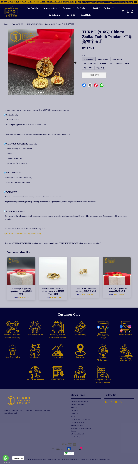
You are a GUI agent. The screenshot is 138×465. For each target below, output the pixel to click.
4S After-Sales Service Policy (89, 460)
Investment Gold (51, 9)
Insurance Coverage (77, 426)
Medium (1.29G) (122, 64)
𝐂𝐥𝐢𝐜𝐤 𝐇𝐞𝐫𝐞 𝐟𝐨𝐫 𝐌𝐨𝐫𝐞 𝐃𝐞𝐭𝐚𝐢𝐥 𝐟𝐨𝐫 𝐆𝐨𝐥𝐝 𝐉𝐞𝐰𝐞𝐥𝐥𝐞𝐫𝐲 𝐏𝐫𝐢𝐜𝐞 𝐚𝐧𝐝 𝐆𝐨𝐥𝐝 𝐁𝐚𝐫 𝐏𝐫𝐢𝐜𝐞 (104, 2)
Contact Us (74, 414)
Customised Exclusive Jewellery (81, 420)
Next (75, 63)
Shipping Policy (74, 460)
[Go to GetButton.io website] (6, 462)
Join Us (73, 417)
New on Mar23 (17, 25)
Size (83, 56)
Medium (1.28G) (106, 64)
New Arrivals (33, 9)
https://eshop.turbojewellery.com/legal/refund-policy (22, 234)
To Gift (97, 9)
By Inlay (109, 9)
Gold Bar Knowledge (77, 405)
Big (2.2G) (100, 69)
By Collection (55, 15)
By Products (83, 9)
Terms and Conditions (34, 460)
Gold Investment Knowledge (79, 402)
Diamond (73, 432)
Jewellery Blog (75, 438)
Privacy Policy (46, 460)
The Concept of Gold (77, 423)
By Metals (68, 9)
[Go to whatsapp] (6, 458)
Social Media (86, 15)
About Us (74, 408)
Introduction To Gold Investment (81, 429)
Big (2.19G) (88, 69)
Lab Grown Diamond (77, 435)
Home (6, 25)
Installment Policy (105, 460)
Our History (74, 411)
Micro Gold (71, 15)
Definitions (65, 460)
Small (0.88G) (103, 60)
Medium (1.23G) (90, 64)
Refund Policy (56, 460)
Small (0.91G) (117, 60)
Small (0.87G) (89, 60)
